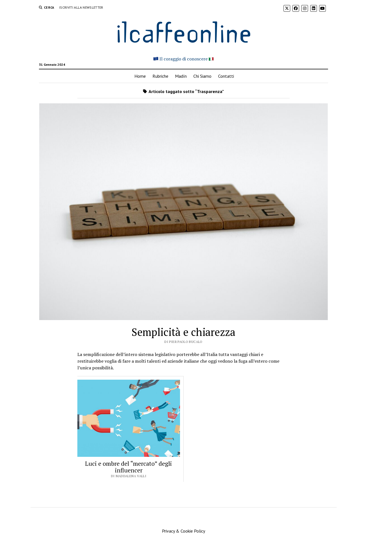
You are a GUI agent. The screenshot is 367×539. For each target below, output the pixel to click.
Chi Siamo (202, 76)
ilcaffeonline (183, 31)
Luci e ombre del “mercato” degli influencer (128, 467)
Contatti (226, 76)
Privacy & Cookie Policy (183, 531)
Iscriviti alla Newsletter (81, 7)
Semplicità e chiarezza (183, 332)
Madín (181, 76)
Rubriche (160, 76)
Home (140, 76)
